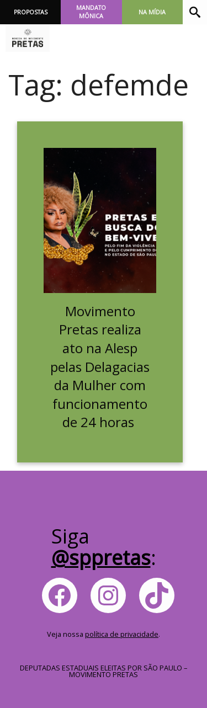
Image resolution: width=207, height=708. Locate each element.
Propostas (30, 12)
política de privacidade (121, 634)
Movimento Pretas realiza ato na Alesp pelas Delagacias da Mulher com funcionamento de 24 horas (100, 367)
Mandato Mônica (91, 12)
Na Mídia (152, 12)
